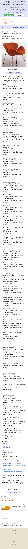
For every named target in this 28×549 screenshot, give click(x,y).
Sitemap (14, 544)
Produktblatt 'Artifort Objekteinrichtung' (14, 465)
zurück (5, 519)
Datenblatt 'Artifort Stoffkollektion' (12, 471)
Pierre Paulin (6, 448)
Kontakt (14, 530)
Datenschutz (14, 536)
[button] (3, 60)
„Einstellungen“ (6, 9)
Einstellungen (19, 15)
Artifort (5, 443)
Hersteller (15, 27)
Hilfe (14, 541)
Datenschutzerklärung (16, 12)
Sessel (8, 32)
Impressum (14, 533)
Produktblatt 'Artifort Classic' (11, 463)
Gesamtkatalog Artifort (9, 469)
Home (3, 32)
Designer (23, 27)
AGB (14, 539)
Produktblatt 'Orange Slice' (10, 461)
